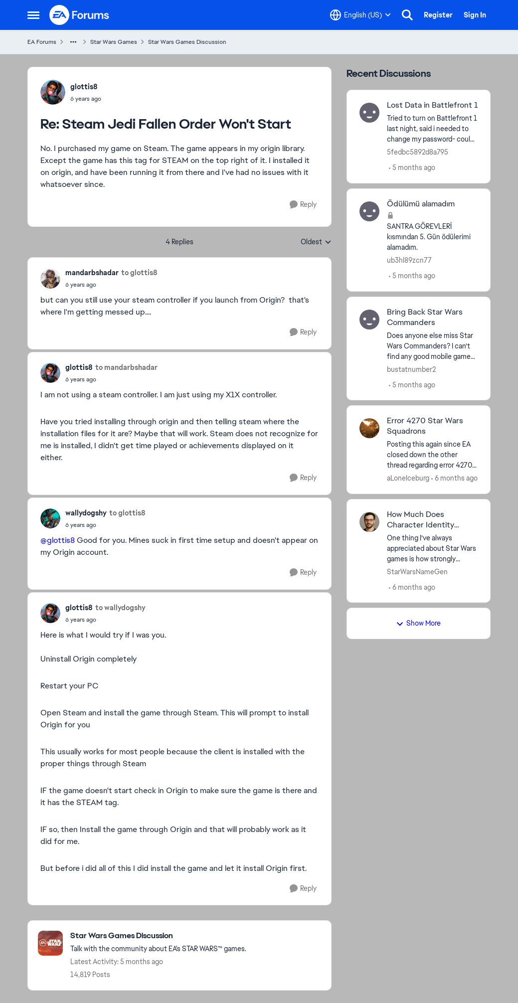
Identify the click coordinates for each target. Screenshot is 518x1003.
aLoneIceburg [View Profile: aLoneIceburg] (408, 478)
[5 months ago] (412, 168)
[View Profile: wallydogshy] (50, 518)
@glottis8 (57, 540)
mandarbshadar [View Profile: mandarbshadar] (92, 272)
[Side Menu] (33, 14)
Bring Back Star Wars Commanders (425, 317)
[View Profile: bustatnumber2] (369, 320)
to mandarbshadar (126, 367)
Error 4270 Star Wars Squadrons (425, 426)
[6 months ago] (454, 478)
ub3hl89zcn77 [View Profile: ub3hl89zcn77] (409, 260)
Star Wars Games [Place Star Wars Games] (113, 42)
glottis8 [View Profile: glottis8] (84, 86)
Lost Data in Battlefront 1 (432, 105)
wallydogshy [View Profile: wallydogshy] (86, 512)
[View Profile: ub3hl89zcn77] (369, 211)
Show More (418, 623)
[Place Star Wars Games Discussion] (158, 936)
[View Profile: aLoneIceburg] (369, 428)
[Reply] (303, 204)
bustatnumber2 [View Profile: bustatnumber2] (411, 368)
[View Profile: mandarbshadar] (50, 279)
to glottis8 (139, 272)
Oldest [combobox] (316, 242)
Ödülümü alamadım (421, 204)
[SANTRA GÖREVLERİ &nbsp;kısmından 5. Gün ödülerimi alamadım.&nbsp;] (432, 237)
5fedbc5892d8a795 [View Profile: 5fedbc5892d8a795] (417, 152)
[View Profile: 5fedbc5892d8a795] (369, 113)
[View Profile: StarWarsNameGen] (369, 522)
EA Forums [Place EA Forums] (41, 42)
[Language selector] (360, 15)
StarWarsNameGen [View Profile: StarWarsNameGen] (417, 571)
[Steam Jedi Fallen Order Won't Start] (85, 98)
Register (438, 14)
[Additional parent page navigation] (73, 42)
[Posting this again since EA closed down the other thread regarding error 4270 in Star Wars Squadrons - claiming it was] (432, 455)
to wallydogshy (120, 607)
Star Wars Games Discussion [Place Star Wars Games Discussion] (187, 42)
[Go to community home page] (79, 15)
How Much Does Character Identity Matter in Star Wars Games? (422, 519)
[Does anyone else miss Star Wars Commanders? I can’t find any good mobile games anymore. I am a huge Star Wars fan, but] (432, 345)
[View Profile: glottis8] (52, 92)
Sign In (475, 14)
